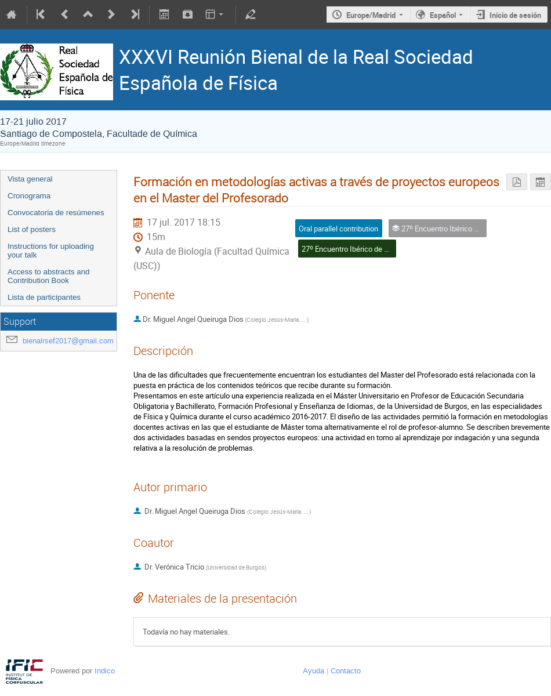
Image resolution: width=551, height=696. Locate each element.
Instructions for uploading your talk (51, 250)
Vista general (30, 179)
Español (443, 15)
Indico (105, 671)
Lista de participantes (44, 297)
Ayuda (313, 671)
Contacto (346, 671)
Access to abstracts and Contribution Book (49, 276)
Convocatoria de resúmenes (56, 212)
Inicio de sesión (515, 15)
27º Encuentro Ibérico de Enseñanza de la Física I (382, 249)
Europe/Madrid (371, 15)
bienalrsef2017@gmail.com (68, 341)
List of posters (32, 229)
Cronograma (29, 195)
